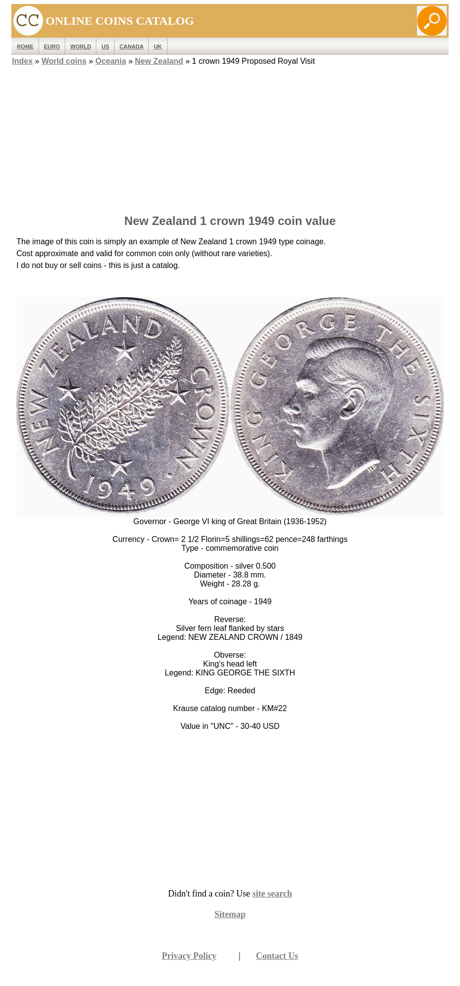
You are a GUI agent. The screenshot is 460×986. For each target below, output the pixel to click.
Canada (131, 46)
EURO (52, 46)
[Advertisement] (230, 137)
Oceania (110, 61)
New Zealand (159, 61)
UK (158, 46)
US (105, 46)
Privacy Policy (189, 956)
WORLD (80, 46)
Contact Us (277, 956)
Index (22, 61)
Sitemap (230, 914)
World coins (64, 61)
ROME (25, 46)
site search (272, 893)
